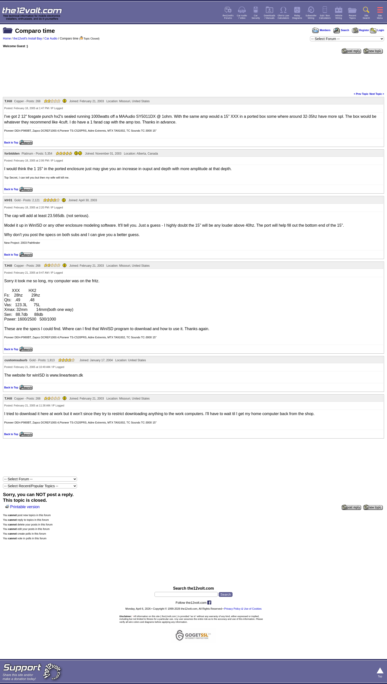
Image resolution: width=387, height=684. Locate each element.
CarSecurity (256, 16)
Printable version (24, 507)
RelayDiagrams (297, 16)
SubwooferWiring (311, 16)
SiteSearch (366, 16)
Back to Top (11, 142)
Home (7, 38)
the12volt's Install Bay (27, 38)
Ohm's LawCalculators (283, 16)
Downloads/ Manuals (269, 16)
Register (360, 30)
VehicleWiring (338, 16)
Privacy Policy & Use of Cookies (243, 608)
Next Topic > (376, 94)
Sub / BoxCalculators (325, 16)
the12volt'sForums (228, 16)
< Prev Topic (361, 94)
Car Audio (51, 38)
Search (341, 30)
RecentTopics (352, 16)
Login (377, 30)
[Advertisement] (193, 72)
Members (321, 30)
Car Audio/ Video (242, 16)
